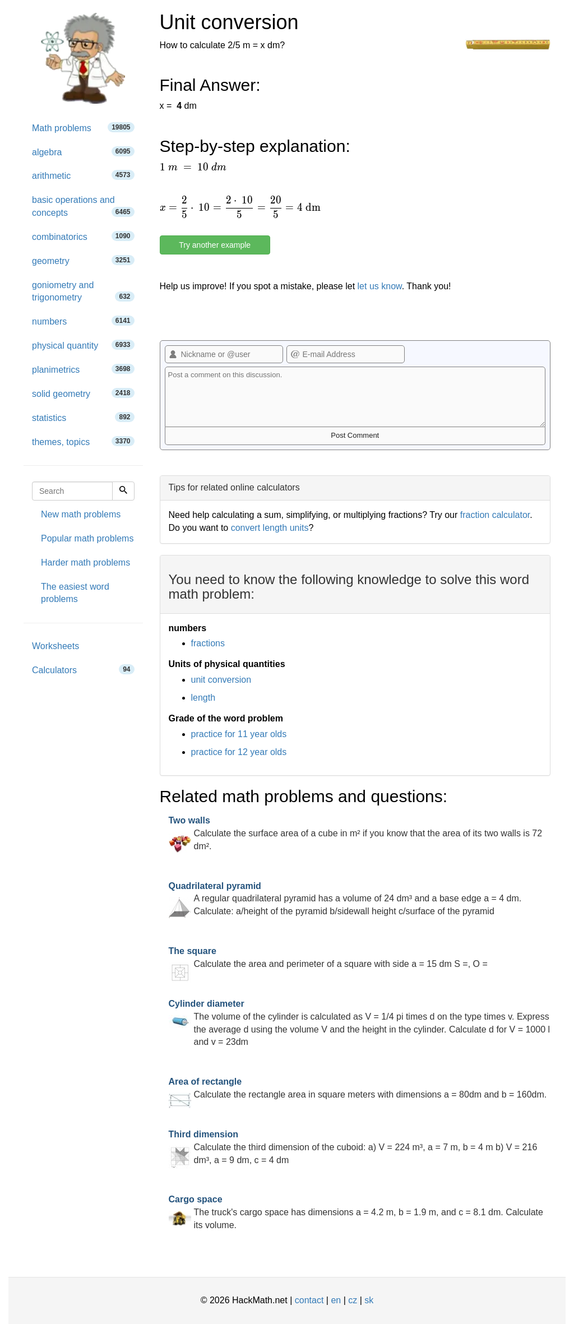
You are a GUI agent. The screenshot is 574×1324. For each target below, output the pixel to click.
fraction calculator (495, 515)
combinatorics (83, 236)
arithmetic (83, 175)
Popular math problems (87, 538)
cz (352, 1300)
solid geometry (83, 393)
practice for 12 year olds (239, 752)
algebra (83, 151)
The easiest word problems (75, 593)
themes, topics (83, 441)
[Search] (123, 491)
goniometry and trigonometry (83, 291)
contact (309, 1300)
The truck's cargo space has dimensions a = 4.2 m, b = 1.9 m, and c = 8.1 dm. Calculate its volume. (356, 1212)
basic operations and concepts (83, 206)
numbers (83, 321)
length (203, 697)
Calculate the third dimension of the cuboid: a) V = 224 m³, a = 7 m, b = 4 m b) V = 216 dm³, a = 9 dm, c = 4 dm (353, 1147)
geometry (83, 260)
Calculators (83, 669)
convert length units (270, 528)
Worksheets (55, 646)
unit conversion (221, 679)
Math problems (83, 127)
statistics (83, 417)
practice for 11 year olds (239, 734)
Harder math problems (85, 562)
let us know (380, 286)
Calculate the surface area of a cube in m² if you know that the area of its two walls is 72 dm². (356, 833)
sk (368, 1300)
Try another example (215, 244)
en (336, 1300)
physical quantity (83, 345)
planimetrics (83, 369)
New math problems (81, 514)
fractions (208, 643)
